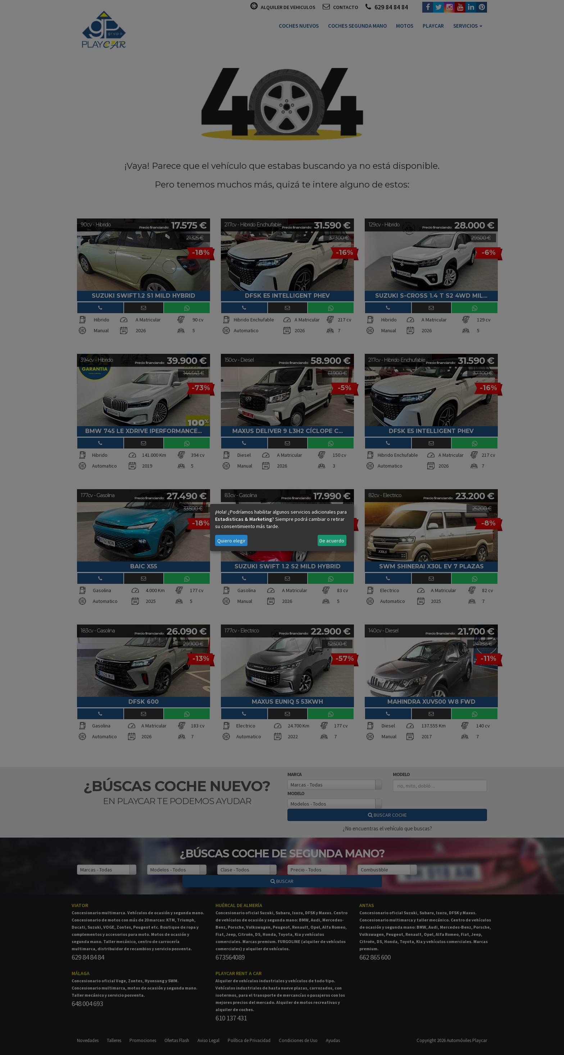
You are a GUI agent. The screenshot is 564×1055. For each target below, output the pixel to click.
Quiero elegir (231, 540)
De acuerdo (331, 540)
